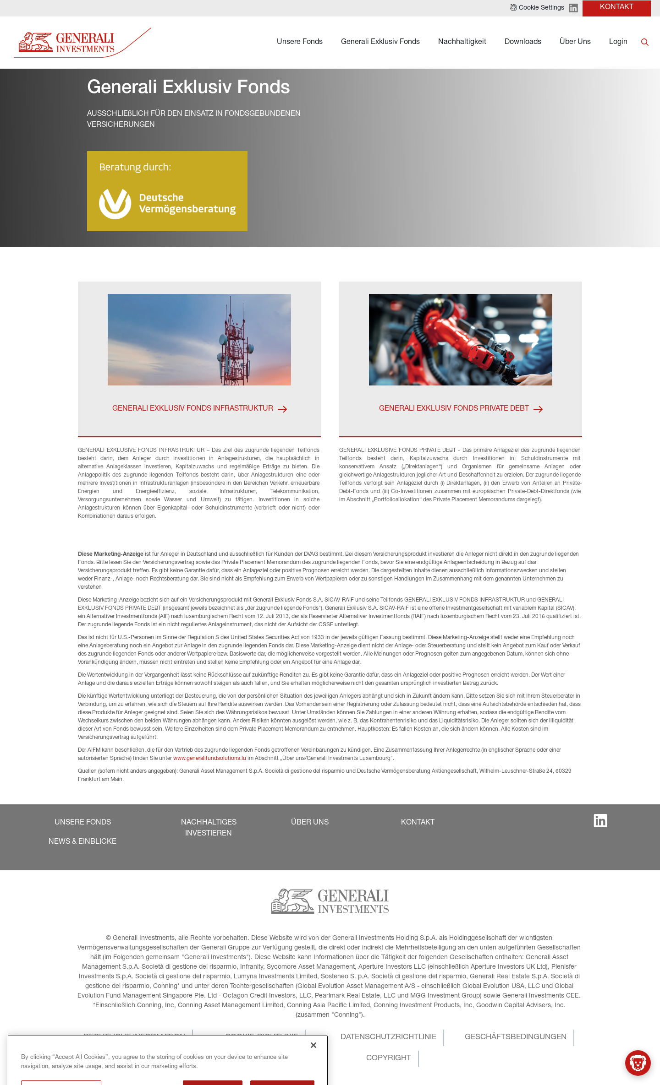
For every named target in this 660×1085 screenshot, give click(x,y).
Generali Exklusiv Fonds (380, 42)
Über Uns (575, 42)
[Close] (313, 1073)
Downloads (523, 42)
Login (618, 42)
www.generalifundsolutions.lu (209, 758)
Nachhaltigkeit (462, 42)
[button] (537, 8)
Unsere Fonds (300, 42)
